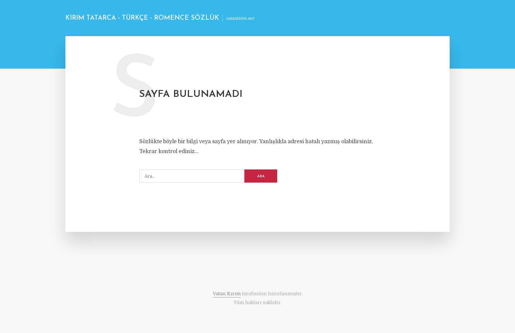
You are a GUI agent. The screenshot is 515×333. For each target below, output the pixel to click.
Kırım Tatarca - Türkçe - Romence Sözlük (142, 18)
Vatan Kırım (227, 293)
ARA (261, 176)
